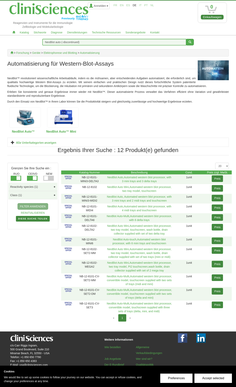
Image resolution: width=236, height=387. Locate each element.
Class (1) (16, 195)
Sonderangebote (135, 32)
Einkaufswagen (212, 17)
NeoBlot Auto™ (23, 131)
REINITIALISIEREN (33, 212)
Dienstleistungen (77, 32)
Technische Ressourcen (106, 32)
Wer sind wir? (144, 358)
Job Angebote (113, 358)
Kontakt (154, 32)
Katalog (24, 32)
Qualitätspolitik (145, 364)
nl (152, 5)
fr (115, 5)
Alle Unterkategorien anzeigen (36, 143)
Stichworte (40, 32)
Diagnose (56, 32)
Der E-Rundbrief (114, 364)
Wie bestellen (113, 347)
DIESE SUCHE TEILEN (33, 219)
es (128, 5)
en (122, 5)
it (140, 5)
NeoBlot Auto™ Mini (61, 131)
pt (146, 5)
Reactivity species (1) (24, 186)
